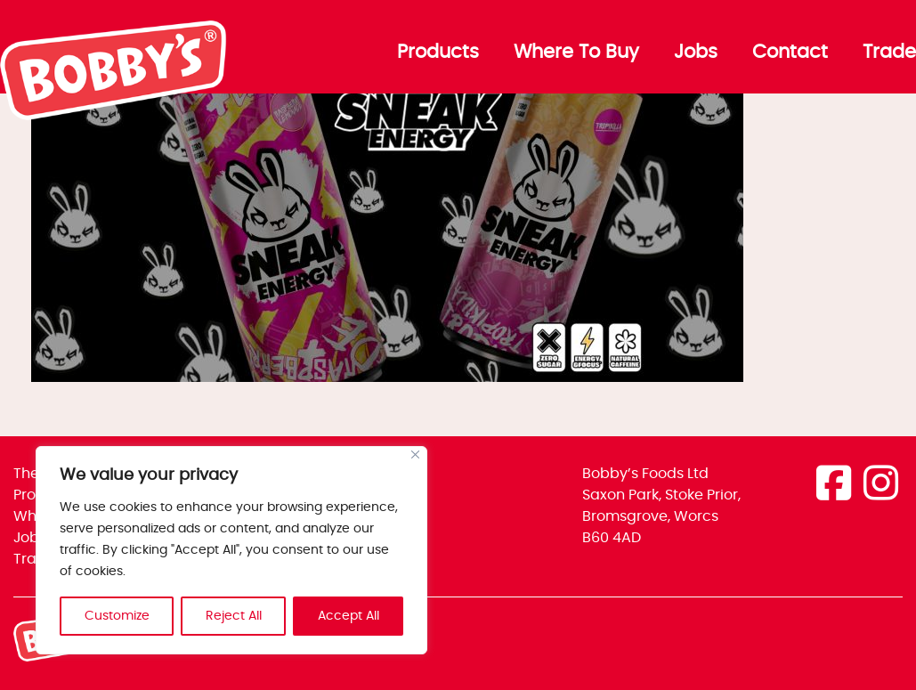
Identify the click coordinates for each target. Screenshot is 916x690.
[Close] (415, 455)
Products (438, 52)
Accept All (348, 616)
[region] (231, 550)
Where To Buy (576, 52)
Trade (889, 52)
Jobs (695, 52)
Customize (117, 616)
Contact (790, 52)
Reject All (234, 616)
